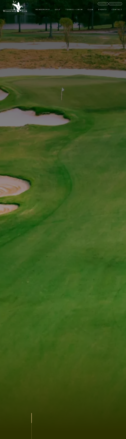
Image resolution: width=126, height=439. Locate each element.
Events (102, 9)
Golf (58, 9)
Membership (43, 9)
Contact (117, 9)
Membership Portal (115, 3)
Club (90, 9)
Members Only (103, 3)
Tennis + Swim (74, 9)
